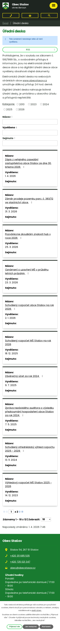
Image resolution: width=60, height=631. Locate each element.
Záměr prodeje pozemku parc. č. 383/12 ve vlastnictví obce (29, 200)
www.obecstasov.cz (35, 80)
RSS (41, 49)
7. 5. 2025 (11, 424)
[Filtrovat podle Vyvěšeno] (30, 132)
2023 (33, 104)
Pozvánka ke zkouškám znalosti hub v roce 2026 (28, 236)
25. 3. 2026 (11, 247)
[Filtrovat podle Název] (30, 122)
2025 (9, 109)
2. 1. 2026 (10, 318)
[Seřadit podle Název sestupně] (12, 117)
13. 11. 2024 (11, 460)
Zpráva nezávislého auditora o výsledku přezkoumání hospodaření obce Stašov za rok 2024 (29, 411)
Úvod (5, 23)
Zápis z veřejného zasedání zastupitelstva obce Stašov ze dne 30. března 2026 (28, 163)
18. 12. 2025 (11, 353)
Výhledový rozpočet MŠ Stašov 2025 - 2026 (28, 484)
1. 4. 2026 (10, 176)
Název (6, 117)
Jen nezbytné (31, 626)
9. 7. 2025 (10, 385)
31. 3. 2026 (11, 211)
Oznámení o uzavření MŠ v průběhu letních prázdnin (26, 271)
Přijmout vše (14, 626)
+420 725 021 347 (20, 561)
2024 (46, 104)
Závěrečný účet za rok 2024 (24, 376)
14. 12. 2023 (11, 495)
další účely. (37, 610)
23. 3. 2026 (11, 282)
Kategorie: (8, 104)
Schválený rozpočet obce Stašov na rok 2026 (29, 307)
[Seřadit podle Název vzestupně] (12, 116)
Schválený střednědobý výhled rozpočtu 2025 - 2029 (30, 448)
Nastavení (46, 626)
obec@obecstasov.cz (22, 568)
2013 (21, 104)
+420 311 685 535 (20, 555)
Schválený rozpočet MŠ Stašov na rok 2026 (28, 342)
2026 (21, 109)
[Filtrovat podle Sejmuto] (30, 143)
